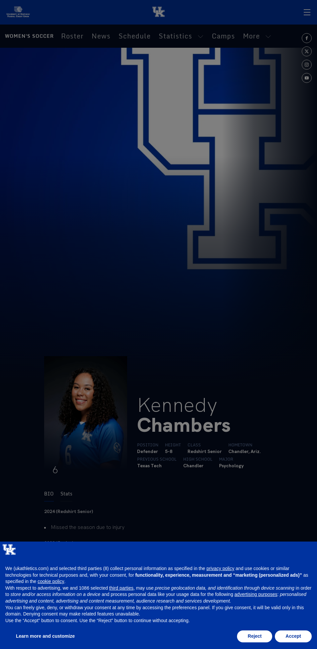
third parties (121, 588)
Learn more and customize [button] (45, 636)
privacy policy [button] (220, 568)
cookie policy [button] (51, 581)
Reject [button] (255, 636)
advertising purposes (255, 594)
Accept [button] (293, 636)
